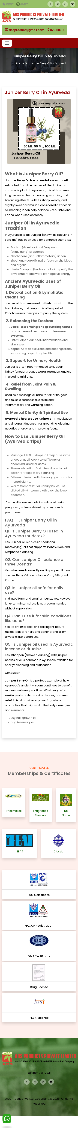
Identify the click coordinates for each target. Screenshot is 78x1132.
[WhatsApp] (7, 1119)
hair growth (24, 718)
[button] (7, 43)
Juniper (16, 542)
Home (20, 63)
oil (34, 718)
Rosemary (23, 722)
